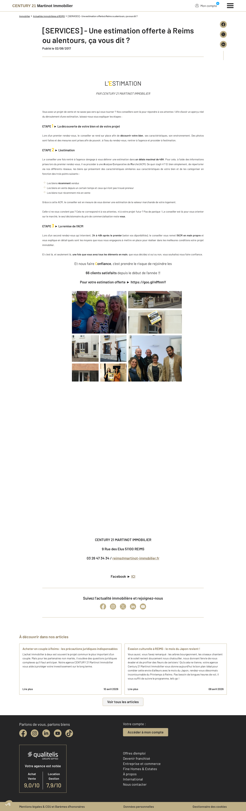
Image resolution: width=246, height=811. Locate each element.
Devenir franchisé (136, 758)
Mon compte (206, 5)
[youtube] (58, 733)
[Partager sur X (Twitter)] (223, 34)
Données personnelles (138, 806)
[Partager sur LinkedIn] (223, 44)
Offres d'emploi (134, 753)
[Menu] (230, 5)
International (133, 779)
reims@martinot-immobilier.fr (135, 558)
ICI (133, 576)
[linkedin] (46, 733)
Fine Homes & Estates (140, 769)
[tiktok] (69, 733)
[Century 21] (42, 5)
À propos (130, 774)
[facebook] (23, 733)
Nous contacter (135, 784)
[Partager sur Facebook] (223, 24)
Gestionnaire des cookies (210, 806)
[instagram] (34, 733)
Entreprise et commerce (142, 763)
